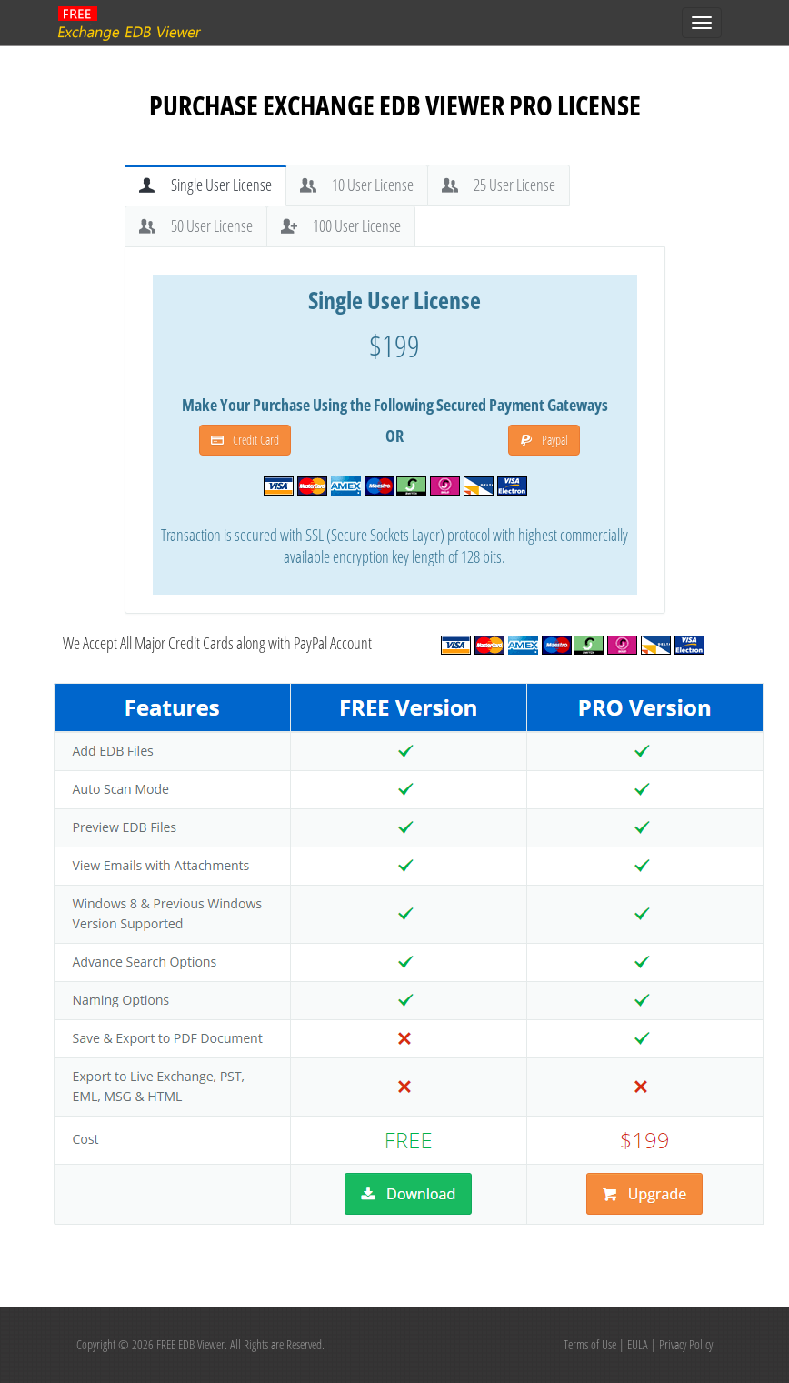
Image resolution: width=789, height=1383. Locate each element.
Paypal (544, 439)
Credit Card (245, 439)
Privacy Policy (686, 1344)
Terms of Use (590, 1344)
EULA (637, 1344)
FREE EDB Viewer (190, 1344)
